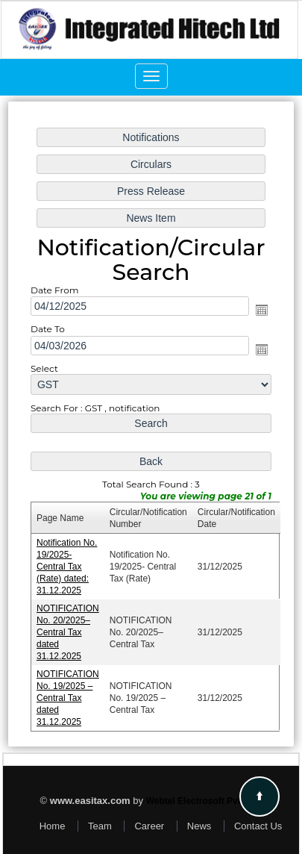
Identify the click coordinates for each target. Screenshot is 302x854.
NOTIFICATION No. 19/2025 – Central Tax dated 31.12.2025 (69, 692)
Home (53, 826)
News (199, 826)
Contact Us (258, 826)
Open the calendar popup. (259, 313)
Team (100, 826)
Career (149, 826)
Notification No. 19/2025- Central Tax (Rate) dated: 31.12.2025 (68, 563)
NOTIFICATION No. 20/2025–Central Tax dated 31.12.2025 (69, 627)
